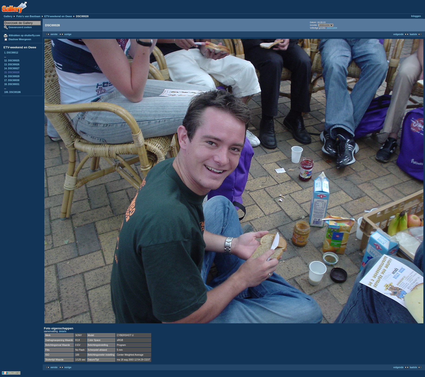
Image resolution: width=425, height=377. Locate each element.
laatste (413, 34)
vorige (67, 34)
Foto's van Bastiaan (28, 16)
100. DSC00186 (12, 92)
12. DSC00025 (12, 60)
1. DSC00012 (11, 52)
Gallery (8, 16)
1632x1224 (332, 28)
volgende (398, 34)
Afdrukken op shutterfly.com (24, 35)
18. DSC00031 (12, 84)
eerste (54, 34)
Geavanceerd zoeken (20, 27)
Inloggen (416, 16)
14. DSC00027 (12, 68)
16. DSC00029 (12, 76)
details (62, 331)
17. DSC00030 (12, 80)
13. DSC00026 (12, 64)
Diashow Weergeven (20, 39)
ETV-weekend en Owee (58, 16)
